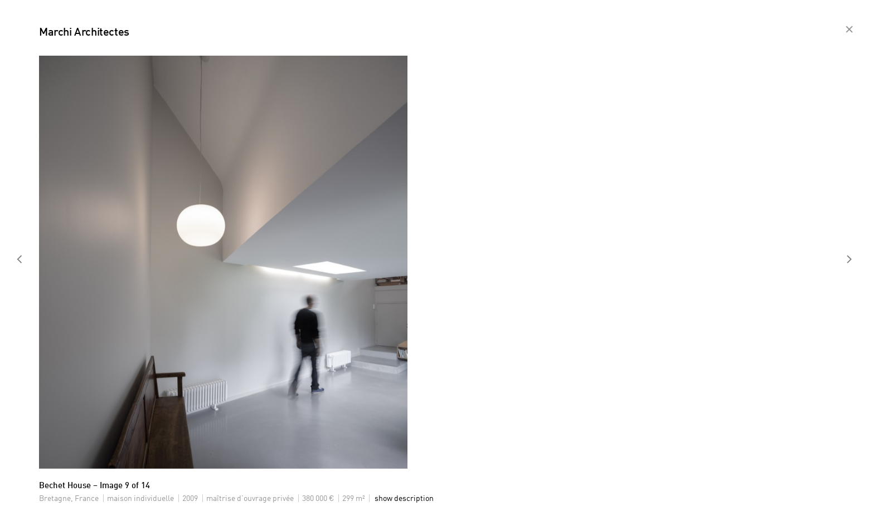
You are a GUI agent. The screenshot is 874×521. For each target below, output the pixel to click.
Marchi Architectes (84, 32)
